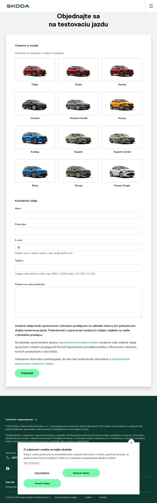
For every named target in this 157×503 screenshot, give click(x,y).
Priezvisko (20, 224)
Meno (18, 208)
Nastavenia (42, 474)
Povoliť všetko (42, 485)
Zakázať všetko (81, 474)
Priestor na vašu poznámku (30, 284)
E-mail (18, 240)
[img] (18, 6)
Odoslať (27, 373)
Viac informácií (31, 464)
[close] (131, 444)
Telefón (19, 260)
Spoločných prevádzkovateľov (79, 342)
